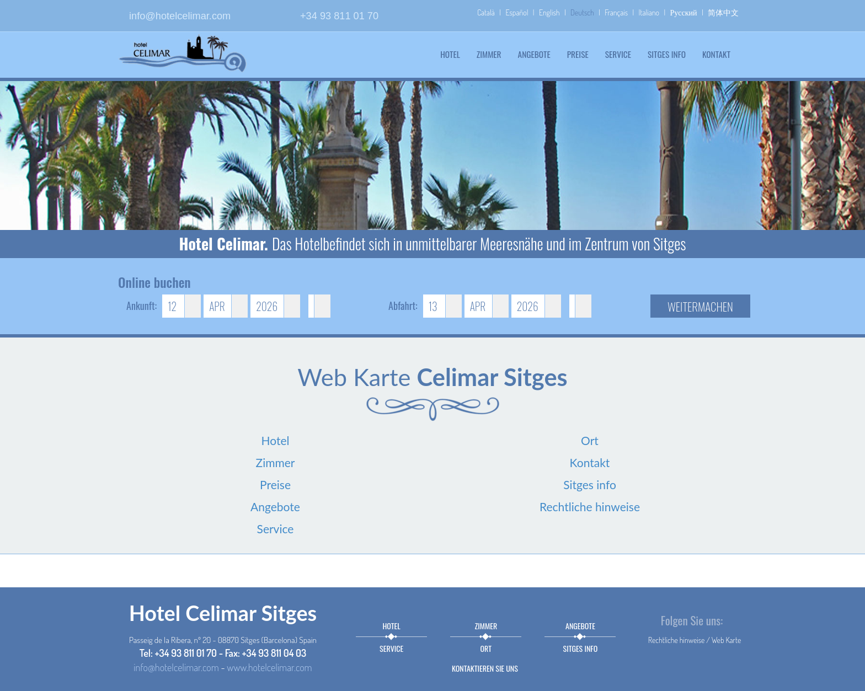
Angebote (534, 54)
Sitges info (667, 54)
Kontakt (716, 54)
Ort (590, 440)
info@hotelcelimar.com (180, 16)
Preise (578, 54)
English (549, 12)
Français (616, 12)
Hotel (450, 54)
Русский (683, 12)
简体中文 (723, 12)
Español (516, 12)
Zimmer (489, 54)
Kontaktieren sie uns (485, 668)
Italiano (649, 12)
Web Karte (726, 640)
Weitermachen (700, 306)
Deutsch (582, 12)
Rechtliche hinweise (590, 506)
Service (618, 54)
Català (486, 12)
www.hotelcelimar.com (269, 667)
